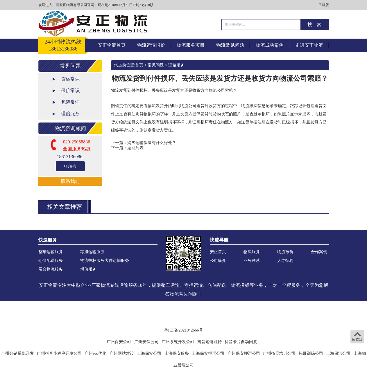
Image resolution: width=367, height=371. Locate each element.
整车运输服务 (50, 252)
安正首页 (218, 252)
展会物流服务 (50, 269)
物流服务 (252, 252)
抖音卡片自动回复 (241, 342)
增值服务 (88, 269)
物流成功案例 (270, 45)
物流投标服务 (92, 260)
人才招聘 (285, 260)
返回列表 (135, 148)
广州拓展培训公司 (279, 353)
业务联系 (252, 260)
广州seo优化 (95, 353)
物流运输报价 (151, 45)
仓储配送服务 (50, 260)
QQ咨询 (70, 166)
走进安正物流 (309, 45)
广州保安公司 (119, 342)
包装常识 (70, 102)
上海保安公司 (149, 353)
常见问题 (156, 65)
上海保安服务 (176, 353)
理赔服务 (70, 113)
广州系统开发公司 (178, 342)
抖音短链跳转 (209, 342)
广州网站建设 (122, 353)
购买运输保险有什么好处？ (151, 143)
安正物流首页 (112, 45)
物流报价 (285, 252)
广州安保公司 (146, 342)
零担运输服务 (92, 252)
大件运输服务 (117, 260)
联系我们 (70, 181)
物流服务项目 (191, 45)
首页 (139, 65)
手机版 (323, 5)
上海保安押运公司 (208, 353)
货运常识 (70, 78)
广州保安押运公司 (244, 353)
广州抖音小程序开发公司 (59, 353)
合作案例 (319, 252)
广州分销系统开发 (17, 353)
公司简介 (218, 260)
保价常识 (70, 90)
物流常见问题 (230, 45)
